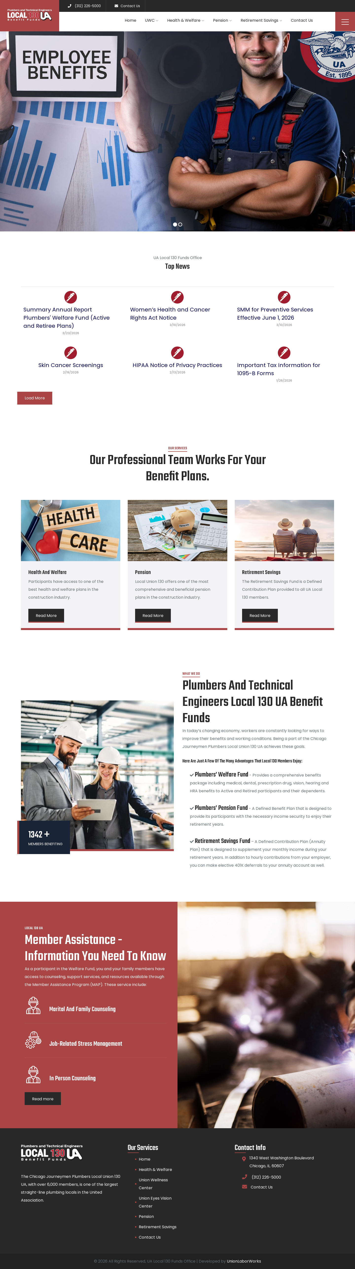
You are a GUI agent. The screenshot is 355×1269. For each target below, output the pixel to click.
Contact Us (302, 20)
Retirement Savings (259, 20)
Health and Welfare (47, 572)
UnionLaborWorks (244, 1261)
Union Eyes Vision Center (155, 1202)
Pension (220, 20)
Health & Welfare (183, 20)
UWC (150, 20)
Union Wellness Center (153, 1184)
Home (130, 20)
